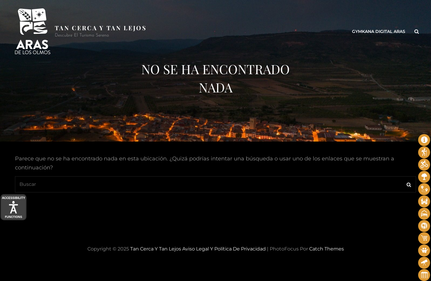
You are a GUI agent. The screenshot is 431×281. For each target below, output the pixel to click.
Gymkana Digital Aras (378, 31)
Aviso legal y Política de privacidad (224, 249)
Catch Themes (326, 249)
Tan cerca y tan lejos (101, 28)
